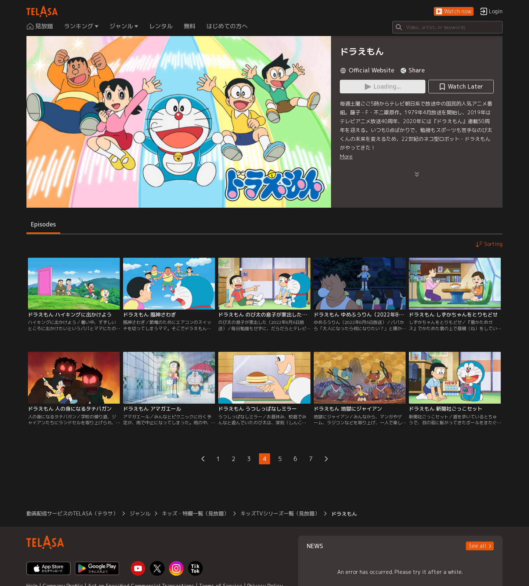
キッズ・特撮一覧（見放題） (195, 513)
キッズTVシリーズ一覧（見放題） (280, 513)
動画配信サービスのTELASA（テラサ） (72, 513)
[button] (454, 11)
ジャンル (140, 513)
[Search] (447, 27)
